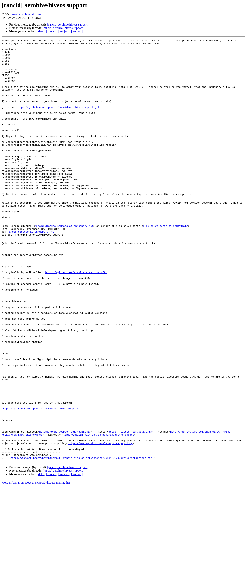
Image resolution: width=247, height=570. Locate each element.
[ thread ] (51, 31)
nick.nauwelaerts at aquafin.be (165, 263)
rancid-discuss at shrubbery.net (31, 270)
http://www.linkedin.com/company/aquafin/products (98, 514)
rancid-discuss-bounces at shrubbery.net (64, 263)
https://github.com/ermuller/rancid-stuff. (76, 319)
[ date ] (40, 31)
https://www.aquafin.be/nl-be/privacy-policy (100, 524)
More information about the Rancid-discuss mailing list (36, 566)
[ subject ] (64, 31)
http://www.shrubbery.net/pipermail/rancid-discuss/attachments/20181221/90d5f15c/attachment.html (82, 542)
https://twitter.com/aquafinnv (130, 510)
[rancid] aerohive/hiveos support (67, 24)
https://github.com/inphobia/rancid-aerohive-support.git (58, 121)
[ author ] (77, 31)
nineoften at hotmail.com (25, 14)
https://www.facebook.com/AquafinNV (64, 510)
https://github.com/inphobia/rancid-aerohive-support (40, 482)
